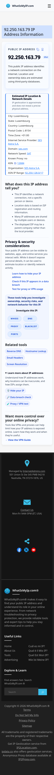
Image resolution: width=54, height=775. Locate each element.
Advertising (11, 659)
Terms (27, 710)
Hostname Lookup (35, 351)
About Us (9, 650)
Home (8, 646)
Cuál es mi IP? (37, 646)
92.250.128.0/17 (34, 172)
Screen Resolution (17, 364)
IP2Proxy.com (26, 759)
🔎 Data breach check (19, 397)
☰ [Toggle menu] (49, 6)
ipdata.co (7, 751)
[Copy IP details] (38, 49)
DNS (30, 318)
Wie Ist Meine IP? (39, 659)
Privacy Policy (27, 720)
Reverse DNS (14, 351)
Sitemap (27, 726)
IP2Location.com (27, 747)
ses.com (23, 148)
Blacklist (31, 326)
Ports (14, 334)
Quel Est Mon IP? (39, 655)
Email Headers (15, 357)
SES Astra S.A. (32, 168)
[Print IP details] (42, 49)
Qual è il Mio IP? (38, 650)
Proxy (14, 326)
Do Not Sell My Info (27, 715)
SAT (29, 153)
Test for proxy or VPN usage (27, 289)
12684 (20, 163)
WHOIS (14, 318)
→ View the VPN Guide (18, 440)
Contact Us (27, 510)
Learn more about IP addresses (25, 373)
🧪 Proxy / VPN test (17, 403)
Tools (7, 655)
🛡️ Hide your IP (15, 390)
